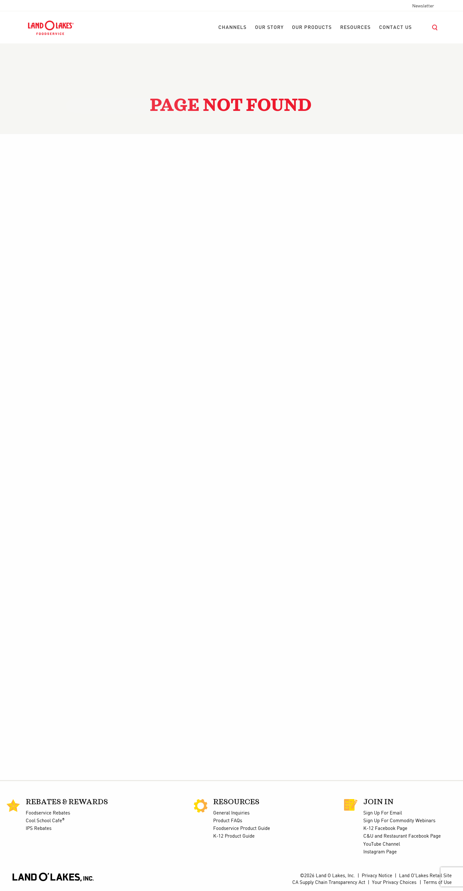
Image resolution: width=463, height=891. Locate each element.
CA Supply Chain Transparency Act (328, 882)
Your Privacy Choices (394, 882)
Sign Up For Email (382, 813)
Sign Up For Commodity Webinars (399, 821)
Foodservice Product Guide (241, 828)
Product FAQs (227, 821)
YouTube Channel (381, 844)
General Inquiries (231, 813)
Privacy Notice (377, 875)
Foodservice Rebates (48, 813)
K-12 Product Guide (234, 836)
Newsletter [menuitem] (423, 6)
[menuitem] (232, 27)
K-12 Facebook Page (385, 828)
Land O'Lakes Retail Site (425, 875)
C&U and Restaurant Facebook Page (402, 836)
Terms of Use (437, 882)
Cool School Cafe (45, 821)
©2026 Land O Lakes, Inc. (327, 875)
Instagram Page (380, 852)
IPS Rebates (38, 828)
